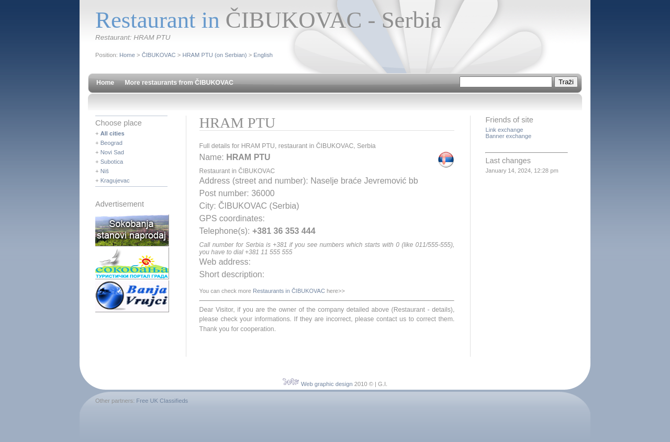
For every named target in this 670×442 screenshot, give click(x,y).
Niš (104, 171)
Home (127, 55)
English (263, 55)
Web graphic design (327, 384)
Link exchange (504, 130)
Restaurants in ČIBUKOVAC (289, 291)
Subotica (112, 161)
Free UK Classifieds (162, 401)
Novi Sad (112, 152)
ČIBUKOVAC (159, 55)
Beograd (111, 143)
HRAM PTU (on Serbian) (214, 55)
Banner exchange (508, 136)
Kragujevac (115, 180)
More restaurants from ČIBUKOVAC (179, 82)
